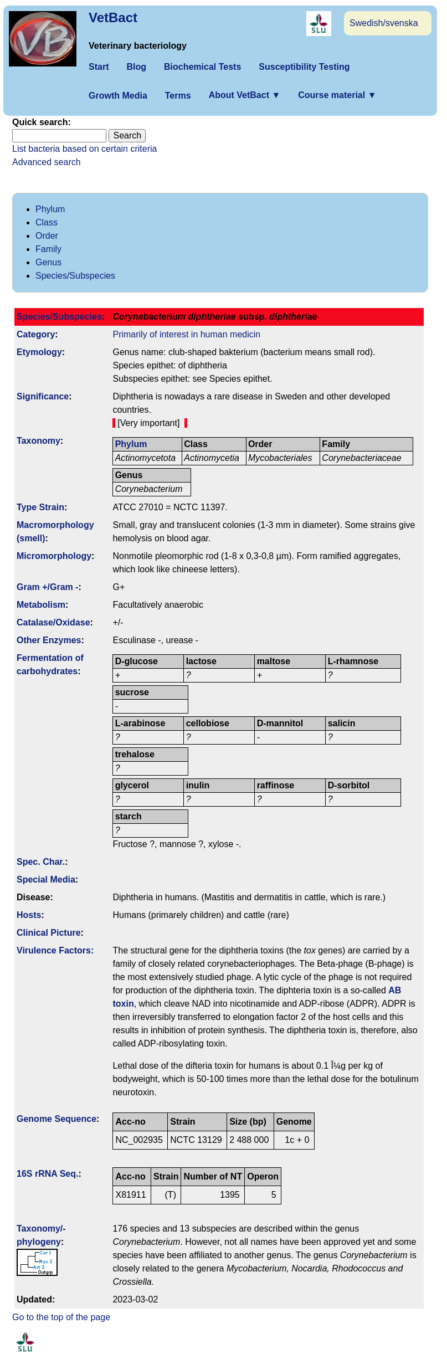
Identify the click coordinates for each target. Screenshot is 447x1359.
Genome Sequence (56, 1119)
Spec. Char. (41, 861)
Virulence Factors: (55, 950)
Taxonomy (38, 440)
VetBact (113, 17)
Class (46, 222)
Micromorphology (54, 556)
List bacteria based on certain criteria (84, 148)
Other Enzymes (49, 640)
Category (36, 334)
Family (48, 249)
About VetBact (245, 95)
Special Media (46, 879)
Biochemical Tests (202, 66)
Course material (337, 95)
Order (46, 235)
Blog (136, 66)
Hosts (29, 915)
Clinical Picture (49, 932)
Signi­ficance (43, 396)
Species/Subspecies (75, 275)
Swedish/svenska (384, 23)
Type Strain (40, 507)
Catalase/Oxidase (53, 622)
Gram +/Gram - (48, 587)
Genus (48, 262)
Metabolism (41, 604)
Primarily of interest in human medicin (186, 334)
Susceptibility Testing (304, 66)
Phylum (50, 209)
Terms (178, 95)
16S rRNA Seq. (47, 1173)
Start (99, 66)
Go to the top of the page (61, 1317)
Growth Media (118, 95)
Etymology (39, 352)
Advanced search (46, 162)
